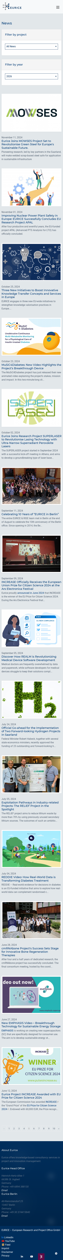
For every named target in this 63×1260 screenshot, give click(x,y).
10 (54, 1128)
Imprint (5, 1248)
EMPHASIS (7, 1030)
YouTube (8, 1241)
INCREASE (51, 1101)
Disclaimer (7, 1252)
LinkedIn (7, 1237)
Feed (6, 1244)
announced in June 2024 (30, 592)
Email (5, 1190)
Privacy (5, 1255)
